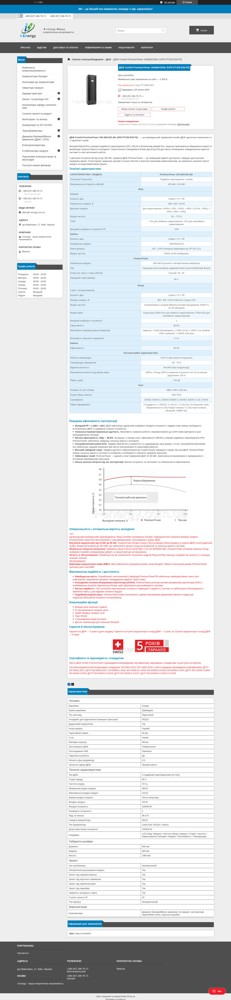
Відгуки (41, 47)
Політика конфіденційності (149, 997)
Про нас (25, 47)
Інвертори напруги (33, 87)
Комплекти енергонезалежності (34, 69)
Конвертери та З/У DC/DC (37, 125)
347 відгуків (169, 2)
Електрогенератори (33, 145)
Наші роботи (126, 47)
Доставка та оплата (65, 47)
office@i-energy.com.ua (33, 212)
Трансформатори (32, 130)
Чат (217, 991)
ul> (140, 598)
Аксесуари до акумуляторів (38, 82)
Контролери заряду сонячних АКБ (39, 106)
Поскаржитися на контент (123, 997)
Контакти (147, 47)
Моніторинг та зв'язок (34, 119)
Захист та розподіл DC (35, 99)
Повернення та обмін (98, 47)
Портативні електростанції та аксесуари (39, 158)
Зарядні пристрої (32, 93)
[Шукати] (163, 31)
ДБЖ (108, 59)
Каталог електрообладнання (87, 59)
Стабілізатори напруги (35, 150)
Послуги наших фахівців (36, 165)
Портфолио (23, 947)
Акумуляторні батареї (34, 76)
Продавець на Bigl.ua (115, 994)
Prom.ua (131, 991)
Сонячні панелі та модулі (36, 113)
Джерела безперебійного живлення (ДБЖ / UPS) (36, 138)
